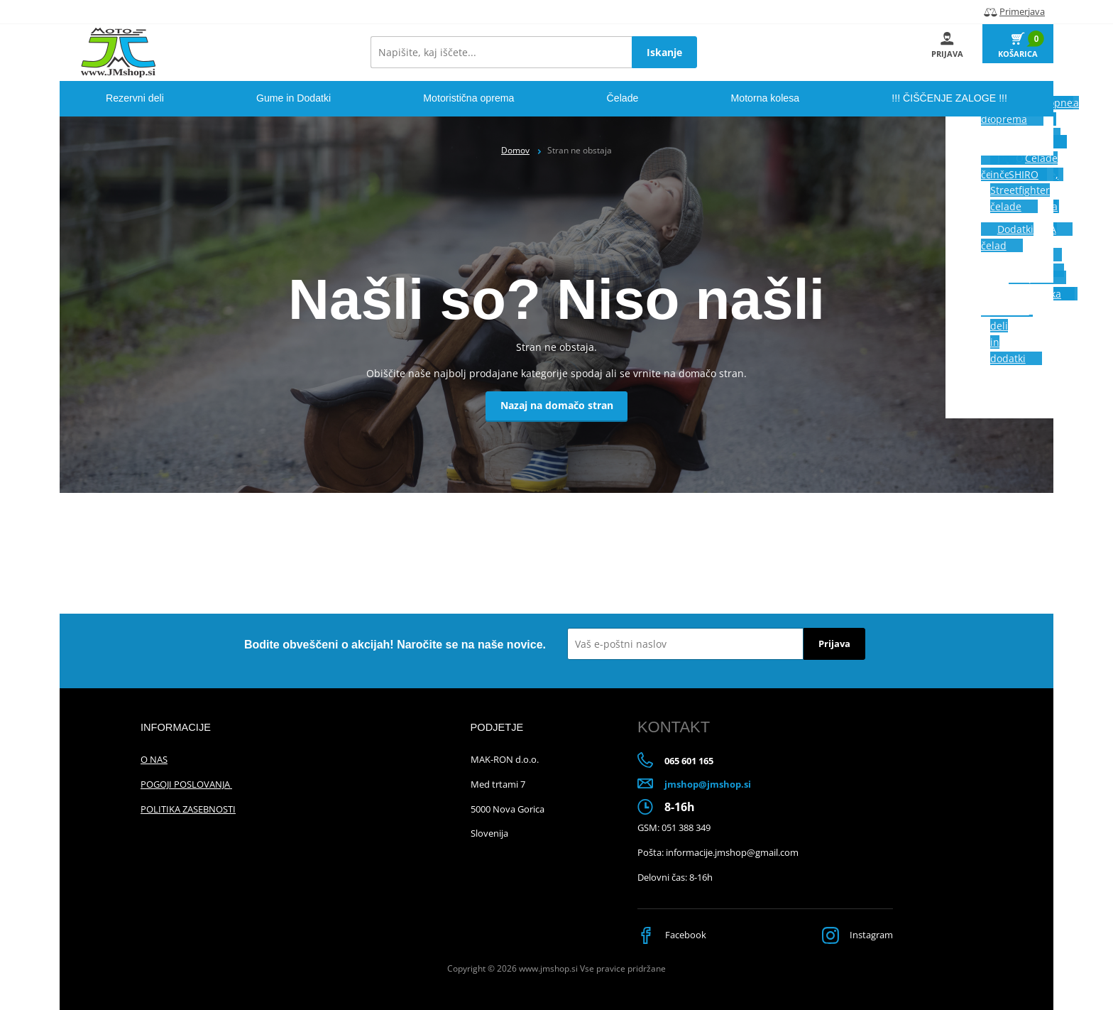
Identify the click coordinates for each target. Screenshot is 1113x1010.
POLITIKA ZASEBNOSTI (188, 809)
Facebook (673, 934)
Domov (515, 150)
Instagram (854, 934)
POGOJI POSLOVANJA (186, 784)
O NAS (154, 759)
